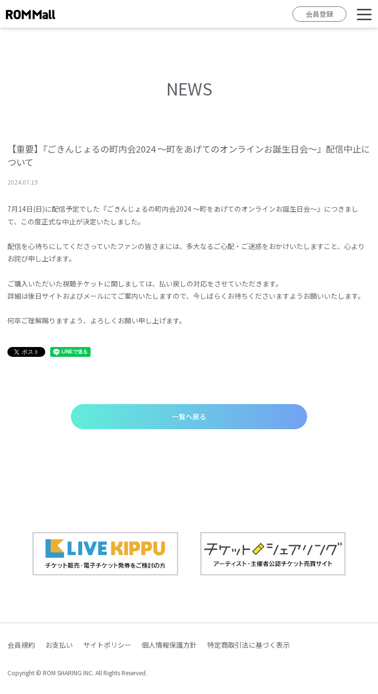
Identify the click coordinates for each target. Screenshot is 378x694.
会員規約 (21, 645)
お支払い (59, 645)
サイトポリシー (107, 645)
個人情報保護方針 (169, 645)
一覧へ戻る (189, 416)
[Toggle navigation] (364, 13)
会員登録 (319, 14)
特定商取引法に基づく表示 (248, 645)
